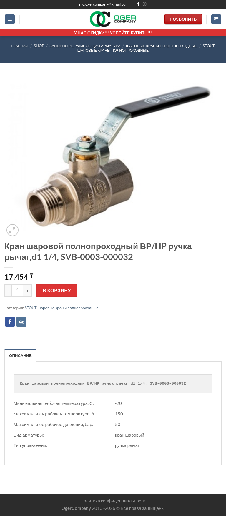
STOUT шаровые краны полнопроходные (146, 48)
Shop (39, 46)
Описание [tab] (20, 355)
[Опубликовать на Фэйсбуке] (10, 322)
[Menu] (10, 19)
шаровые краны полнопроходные (161, 46)
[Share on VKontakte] (21, 322)
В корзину (57, 290)
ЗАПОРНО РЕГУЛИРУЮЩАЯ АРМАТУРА (84, 46)
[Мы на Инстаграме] (145, 4)
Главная (19, 46)
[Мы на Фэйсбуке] (138, 4)
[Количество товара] (17, 290)
